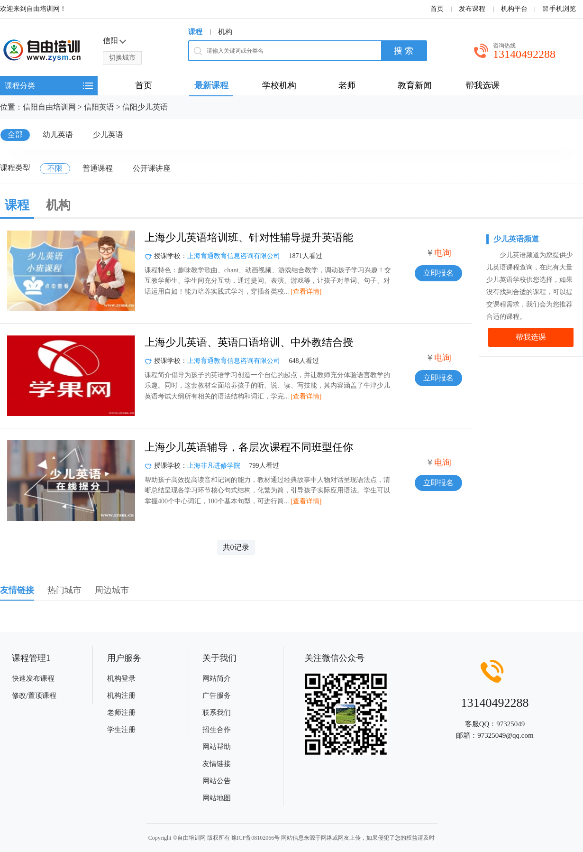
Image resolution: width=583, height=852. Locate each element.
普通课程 (97, 168)
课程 (195, 32)
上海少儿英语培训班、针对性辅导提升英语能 (249, 237)
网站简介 (216, 678)
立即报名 (438, 273)
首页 (437, 8)
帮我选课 (531, 337)
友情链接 (216, 764)
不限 (55, 168)
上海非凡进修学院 (213, 465)
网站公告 (216, 781)
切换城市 (122, 57)
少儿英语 (108, 134)
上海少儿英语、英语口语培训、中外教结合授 (249, 342)
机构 (225, 32)
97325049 (510, 724)
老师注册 (121, 712)
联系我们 (216, 712)
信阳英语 (99, 107)
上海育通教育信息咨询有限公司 (233, 255)
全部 (15, 134)
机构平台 (514, 8)
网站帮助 (216, 746)
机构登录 (121, 678)
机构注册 (121, 695)
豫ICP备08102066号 (255, 837)
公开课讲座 (152, 168)
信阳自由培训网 (49, 107)
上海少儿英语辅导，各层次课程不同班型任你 (249, 447)
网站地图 (216, 798)
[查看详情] (306, 291)
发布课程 (472, 8)
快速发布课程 (33, 678)
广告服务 (216, 695)
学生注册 (121, 729)
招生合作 (216, 729)
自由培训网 (191, 837)
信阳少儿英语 (145, 107)
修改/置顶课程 (34, 695)
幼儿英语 (58, 134)
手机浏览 (562, 8)
